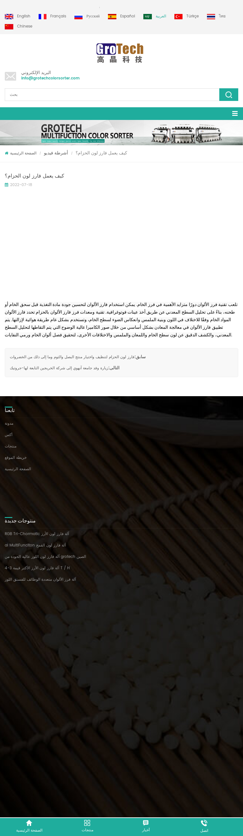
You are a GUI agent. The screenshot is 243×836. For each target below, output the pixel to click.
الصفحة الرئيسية (20, 153)
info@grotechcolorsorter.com (50, 78)
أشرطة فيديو (56, 153)
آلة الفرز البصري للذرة (23, 614)
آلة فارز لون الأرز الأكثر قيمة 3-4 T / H (37, 530)
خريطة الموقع (16, 458)
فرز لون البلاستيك (19, 625)
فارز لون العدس (18, 591)
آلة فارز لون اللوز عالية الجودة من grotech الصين (45, 519)
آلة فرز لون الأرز (18, 568)
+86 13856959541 (78, 729)
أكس (8, 435)
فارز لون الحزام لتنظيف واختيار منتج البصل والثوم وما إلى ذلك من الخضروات (72, 357)
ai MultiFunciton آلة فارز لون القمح (35, 507)
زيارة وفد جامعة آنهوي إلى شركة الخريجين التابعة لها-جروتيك (59, 368)
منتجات (10, 446)
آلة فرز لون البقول (20, 580)
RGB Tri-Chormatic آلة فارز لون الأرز (37, 496)
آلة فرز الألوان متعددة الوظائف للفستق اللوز (40, 542)
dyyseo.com (211, 806)
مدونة (9, 424)
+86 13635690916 (44, 729)
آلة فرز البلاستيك (18, 602)
